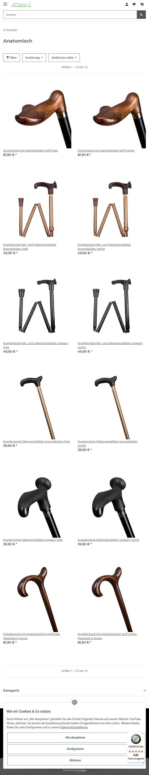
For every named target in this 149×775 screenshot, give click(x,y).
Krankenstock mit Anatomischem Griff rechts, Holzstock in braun (107, 636)
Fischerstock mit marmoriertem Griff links (30, 150)
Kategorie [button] (11, 690)
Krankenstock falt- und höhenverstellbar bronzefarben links (29, 247)
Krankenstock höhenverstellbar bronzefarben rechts (108, 443)
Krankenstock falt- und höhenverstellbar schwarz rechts (110, 345)
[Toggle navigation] (5, 2)
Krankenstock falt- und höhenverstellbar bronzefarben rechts (104, 247)
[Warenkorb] (142, 4)
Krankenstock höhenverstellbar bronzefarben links (36, 441)
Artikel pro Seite (62, 57)
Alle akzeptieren (75, 737)
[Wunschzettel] (134, 4)
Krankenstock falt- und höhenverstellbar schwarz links (35, 345)
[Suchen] (70, 14)
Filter (11, 57)
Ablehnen (75, 760)
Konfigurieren (75, 748)
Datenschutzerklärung (74, 727)
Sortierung (32, 57)
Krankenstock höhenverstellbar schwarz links (33, 540)
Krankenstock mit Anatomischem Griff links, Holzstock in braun (31, 636)
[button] (126, 4)
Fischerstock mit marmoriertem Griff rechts (106, 150)
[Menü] (142, 734)
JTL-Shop (81, 770)
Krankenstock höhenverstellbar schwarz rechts (108, 540)
